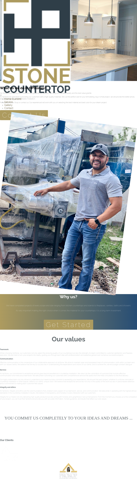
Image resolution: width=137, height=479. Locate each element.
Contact (8, 108)
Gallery (8, 104)
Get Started (68, 325)
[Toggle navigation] (1, 95)
